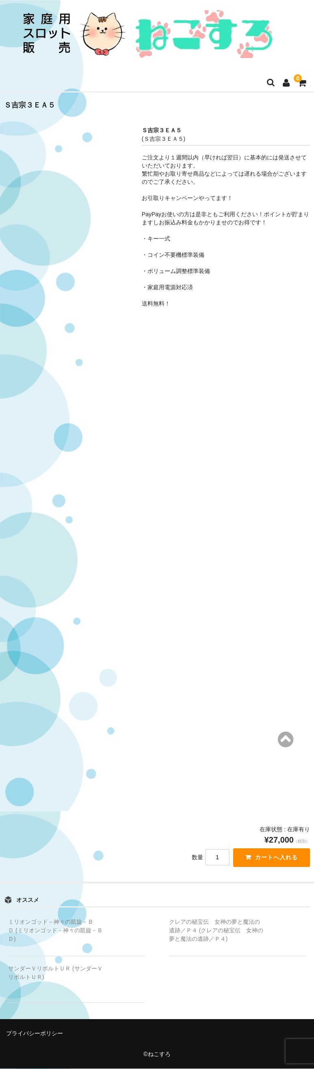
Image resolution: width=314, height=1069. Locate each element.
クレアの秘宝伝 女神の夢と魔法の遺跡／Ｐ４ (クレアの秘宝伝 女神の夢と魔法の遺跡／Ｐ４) (216, 930)
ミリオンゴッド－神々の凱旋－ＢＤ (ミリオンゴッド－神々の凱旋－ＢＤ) (55, 930)
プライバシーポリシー (34, 1033)
